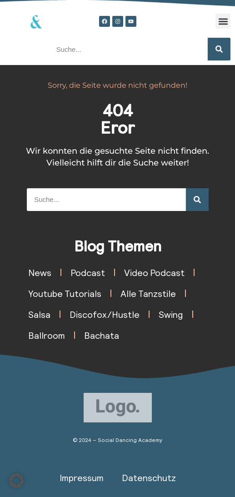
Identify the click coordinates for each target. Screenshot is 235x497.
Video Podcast (154, 272)
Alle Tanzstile (148, 293)
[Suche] (219, 49)
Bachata (101, 335)
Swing (171, 314)
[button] (222, 21)
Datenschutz (149, 477)
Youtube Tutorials (64, 293)
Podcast (87, 272)
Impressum (82, 477)
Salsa (39, 314)
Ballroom (46, 335)
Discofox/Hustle (105, 314)
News (39, 272)
